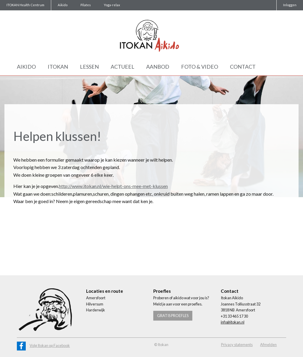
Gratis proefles (172, 315)
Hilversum (94, 304)
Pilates (85, 5)
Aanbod (157, 66)
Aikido (62, 5)
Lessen (89, 66)
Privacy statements (237, 344)
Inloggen (289, 5)
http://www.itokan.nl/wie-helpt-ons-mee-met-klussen (113, 186)
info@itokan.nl (232, 322)
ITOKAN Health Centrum (25, 5)
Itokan (58, 66)
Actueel (122, 66)
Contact (243, 66)
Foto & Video (199, 66)
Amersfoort (95, 297)
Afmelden (268, 344)
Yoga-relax (112, 5)
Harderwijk (95, 310)
